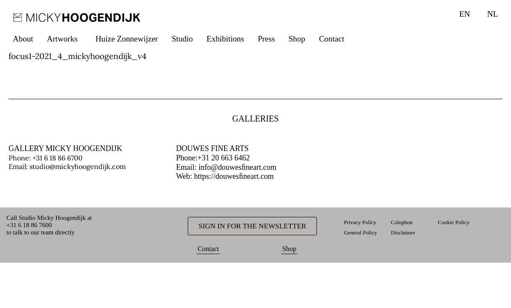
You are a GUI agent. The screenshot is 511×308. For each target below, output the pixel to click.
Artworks (62, 38)
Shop (297, 38)
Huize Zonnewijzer (126, 38)
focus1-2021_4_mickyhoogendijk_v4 (77, 56)
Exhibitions (225, 38)
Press (266, 38)
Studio (182, 38)
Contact (331, 38)
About (23, 38)
